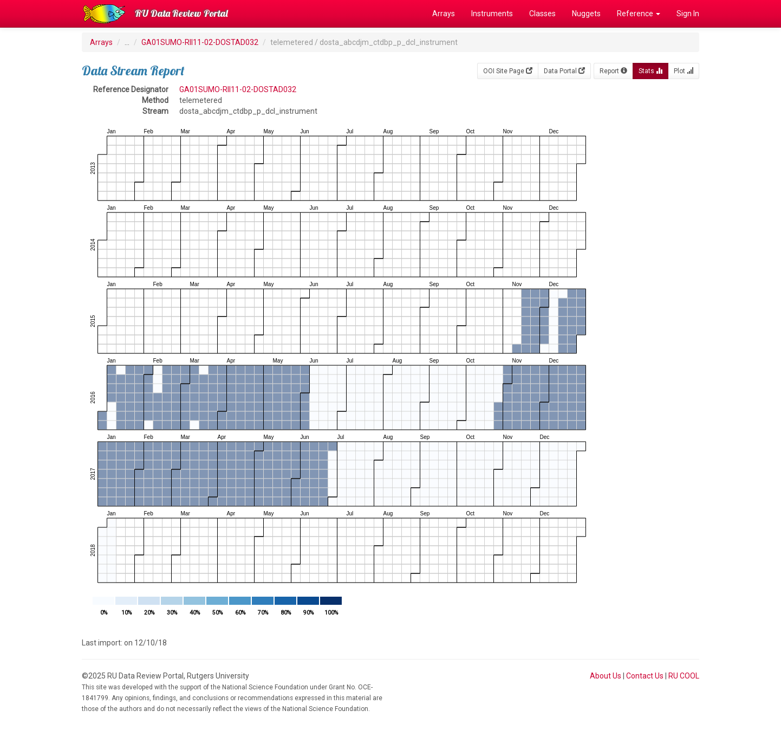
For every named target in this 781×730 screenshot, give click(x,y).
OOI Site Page (507, 71)
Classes (542, 13)
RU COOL (683, 675)
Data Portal (564, 71)
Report (613, 71)
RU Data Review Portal (181, 13)
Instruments (492, 13)
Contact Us (644, 675)
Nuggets (586, 13)
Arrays (443, 13)
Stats (650, 71)
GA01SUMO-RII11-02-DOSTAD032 (199, 42)
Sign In (687, 13)
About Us (605, 675)
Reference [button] (638, 13)
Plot (683, 71)
